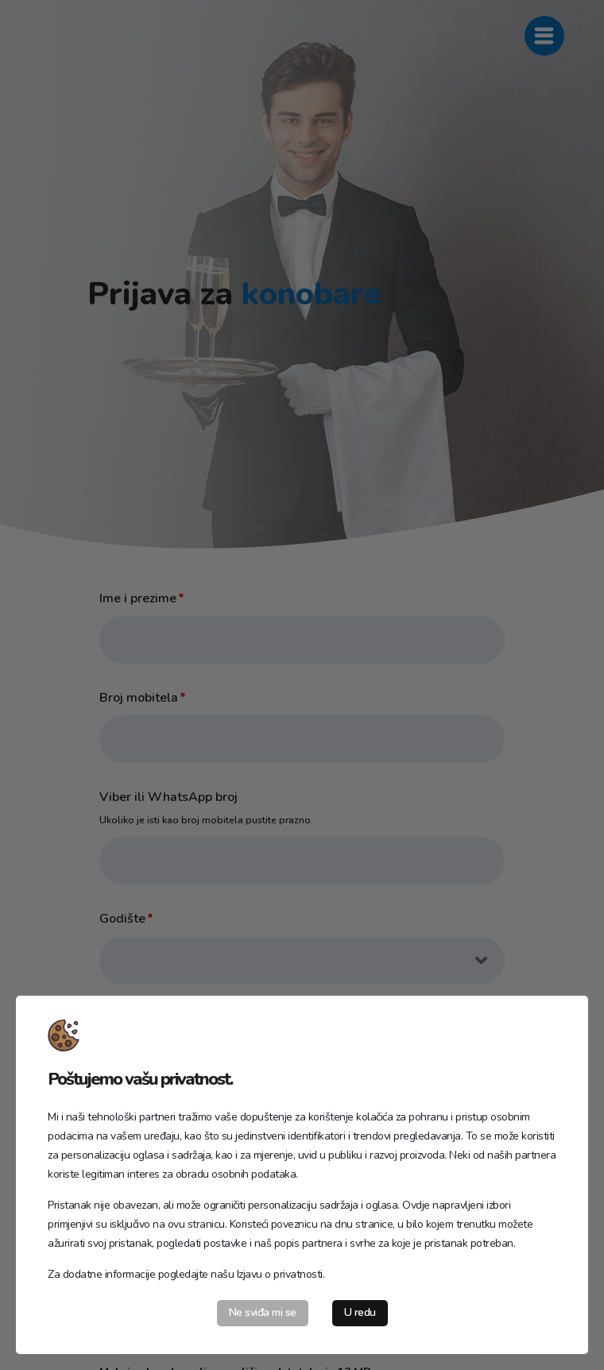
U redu (360, 1312)
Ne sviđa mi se (262, 1312)
